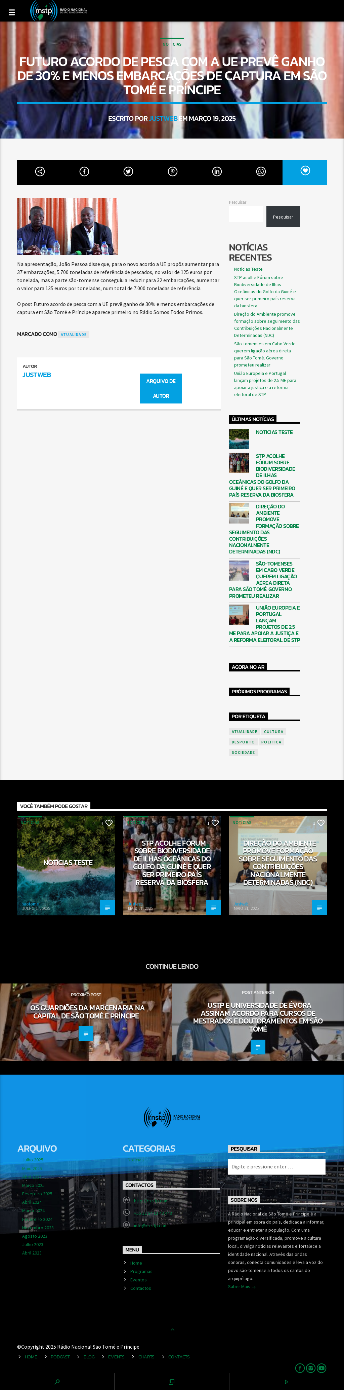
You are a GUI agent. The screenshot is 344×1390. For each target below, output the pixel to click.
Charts (146, 1356)
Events (116, 1356)
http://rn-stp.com (151, 1201)
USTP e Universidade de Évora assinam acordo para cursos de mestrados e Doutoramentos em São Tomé (258, 1017)
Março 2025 (33, 1185)
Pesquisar (237, 202)
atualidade (74, 334)
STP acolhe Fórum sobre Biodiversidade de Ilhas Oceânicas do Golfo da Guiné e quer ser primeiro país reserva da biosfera (265, 291)
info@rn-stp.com (151, 1226)
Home (136, 1263)
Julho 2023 (32, 1244)
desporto (243, 741)
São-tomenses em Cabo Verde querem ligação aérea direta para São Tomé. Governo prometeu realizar (263, 580)
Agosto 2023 (34, 1236)
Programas (141, 1271)
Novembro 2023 (38, 1228)
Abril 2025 (32, 1177)
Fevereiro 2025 (37, 1194)
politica (271, 741)
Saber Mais (242, 1287)
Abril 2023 (32, 1253)
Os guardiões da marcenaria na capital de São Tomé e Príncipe (87, 1011)
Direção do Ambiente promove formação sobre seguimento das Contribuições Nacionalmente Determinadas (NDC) (264, 529)
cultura (274, 731)
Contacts (179, 1356)
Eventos (138, 1280)
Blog (89, 1356)
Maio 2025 (32, 1168)
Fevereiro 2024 (37, 1219)
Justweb (163, 118)
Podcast (60, 1356)
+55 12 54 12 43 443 (153, 1213)
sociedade (243, 752)
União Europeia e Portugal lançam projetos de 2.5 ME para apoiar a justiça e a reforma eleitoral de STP (264, 624)
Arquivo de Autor (160, 388)
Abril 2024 (32, 1202)
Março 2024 (33, 1210)
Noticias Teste (248, 269)
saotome (30, 904)
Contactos (140, 1288)
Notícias (172, 44)
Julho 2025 (32, 1160)
